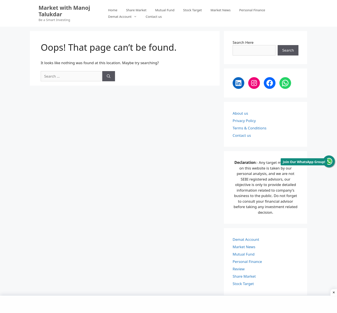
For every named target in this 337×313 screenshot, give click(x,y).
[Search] (108, 76)
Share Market (136, 10)
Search (288, 50)
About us (240, 113)
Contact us (154, 16)
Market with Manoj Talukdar (64, 11)
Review (239, 268)
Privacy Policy (244, 120)
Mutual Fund (164, 10)
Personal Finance (252, 10)
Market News (221, 10)
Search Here (243, 42)
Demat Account (124, 16)
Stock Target (192, 10)
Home (112, 10)
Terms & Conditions (249, 128)
